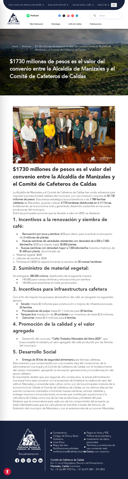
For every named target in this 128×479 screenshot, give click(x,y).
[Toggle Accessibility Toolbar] (7, 472)
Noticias (26, 46)
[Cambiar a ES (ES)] (114, 5)
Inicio (15, 46)
